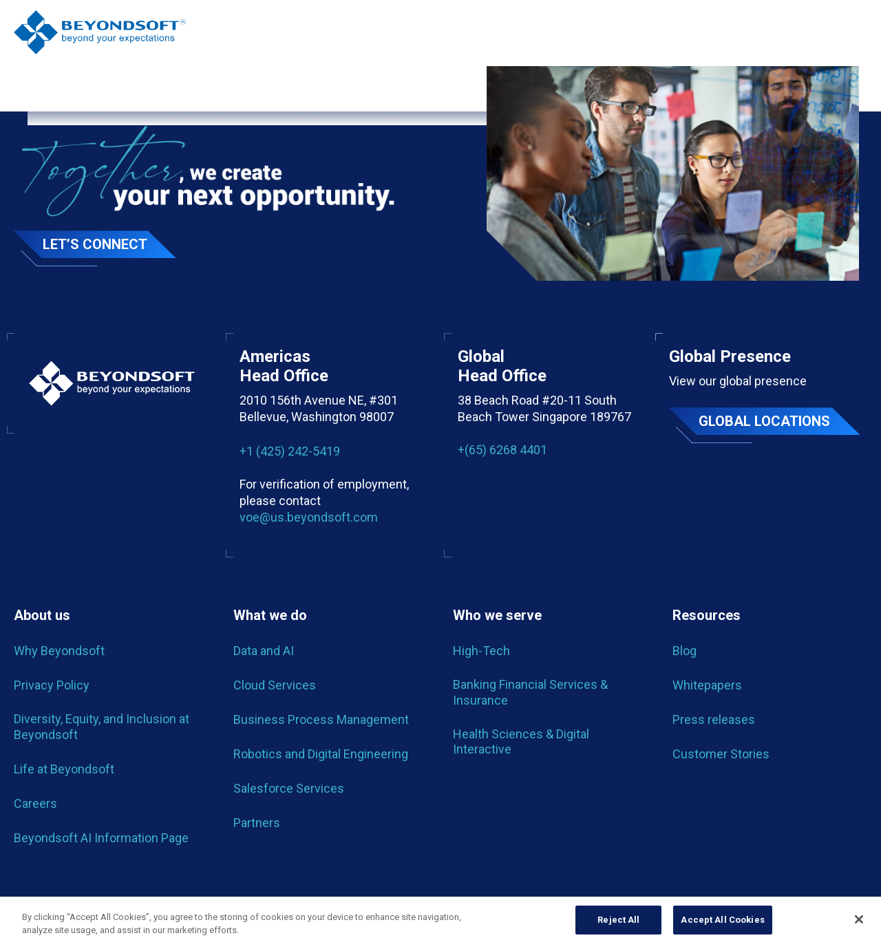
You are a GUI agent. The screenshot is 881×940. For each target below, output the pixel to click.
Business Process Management (321, 719)
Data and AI (263, 650)
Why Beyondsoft (59, 650)
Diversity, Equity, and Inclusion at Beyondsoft (101, 726)
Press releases (713, 719)
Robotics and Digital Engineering (320, 754)
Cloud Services (274, 685)
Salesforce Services (288, 788)
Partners (256, 822)
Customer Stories (720, 754)
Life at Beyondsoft (64, 769)
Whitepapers (707, 685)
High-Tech (481, 650)
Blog (684, 650)
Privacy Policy (51, 685)
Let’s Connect (95, 244)
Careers (35, 803)
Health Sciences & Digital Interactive (521, 741)
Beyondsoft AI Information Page (101, 838)
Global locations (764, 421)
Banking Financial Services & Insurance (530, 692)
